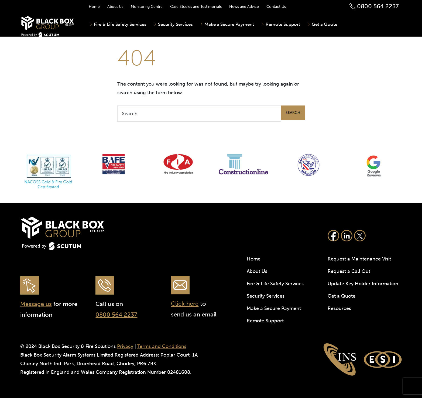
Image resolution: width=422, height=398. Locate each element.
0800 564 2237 (374, 6)
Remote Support (282, 24)
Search (293, 112)
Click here (184, 303)
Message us (36, 304)
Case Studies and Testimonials (196, 6)
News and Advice (244, 6)
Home (94, 6)
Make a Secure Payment (228, 24)
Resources (339, 308)
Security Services (175, 24)
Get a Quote (324, 24)
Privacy (125, 346)
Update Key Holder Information (363, 284)
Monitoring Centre (147, 6)
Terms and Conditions (161, 346)
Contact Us (276, 6)
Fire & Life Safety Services (119, 24)
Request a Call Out (349, 271)
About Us (115, 6)
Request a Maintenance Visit (359, 259)
